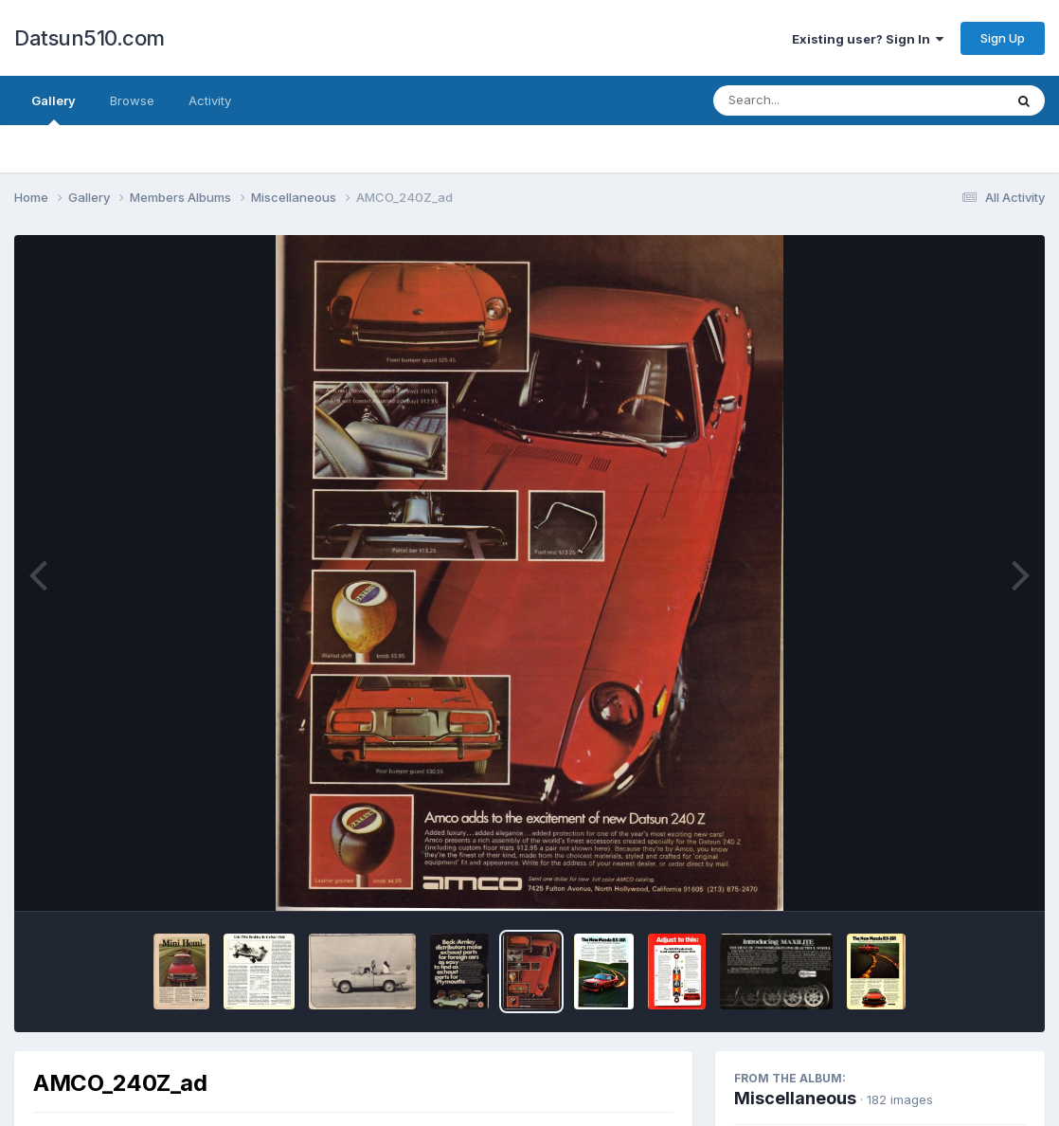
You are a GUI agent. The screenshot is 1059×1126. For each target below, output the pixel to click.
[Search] (806, 100)
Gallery (53, 109)
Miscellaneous (795, 1098)
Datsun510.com (89, 38)
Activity (209, 100)
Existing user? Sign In (867, 38)
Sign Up (1002, 37)
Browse (132, 100)
